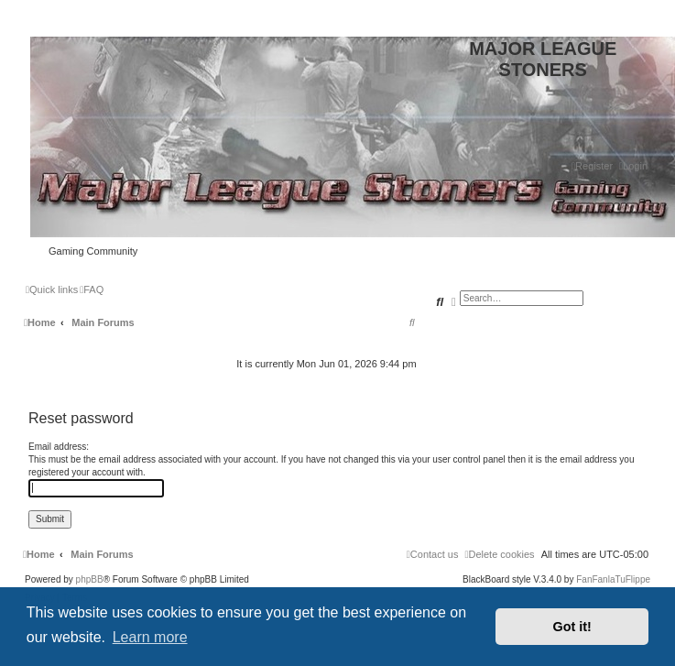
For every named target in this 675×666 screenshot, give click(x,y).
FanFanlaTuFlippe (613, 579)
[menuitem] (633, 166)
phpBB (89, 579)
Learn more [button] (150, 637)
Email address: (58, 447)
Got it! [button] (572, 626)
